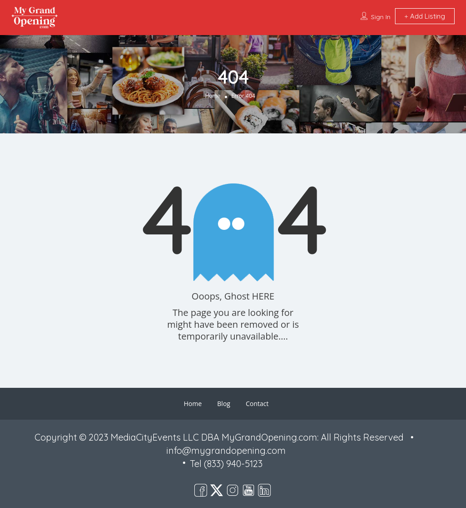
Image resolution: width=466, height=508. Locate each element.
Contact (257, 403)
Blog (223, 403)
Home (212, 96)
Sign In (380, 17)
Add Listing (425, 16)
